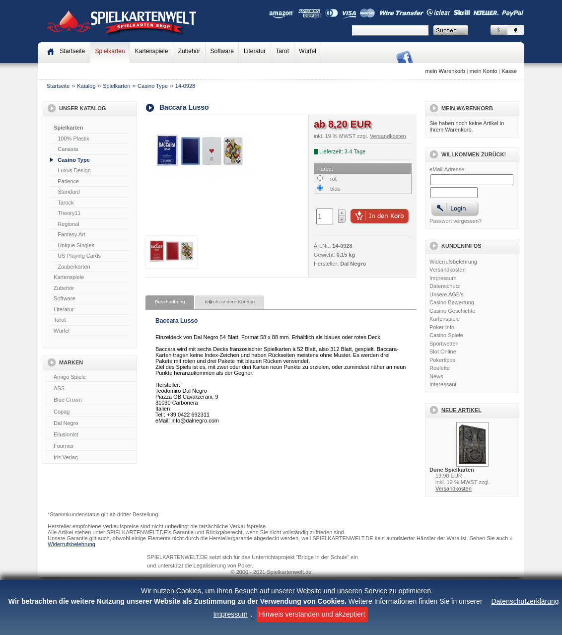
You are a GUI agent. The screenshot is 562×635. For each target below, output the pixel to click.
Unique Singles (76, 245)
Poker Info (441, 327)
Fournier (91, 446)
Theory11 (69, 213)
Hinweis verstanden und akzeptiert (312, 614)
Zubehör (189, 51)
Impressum (230, 614)
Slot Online (442, 351)
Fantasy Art (71, 234)
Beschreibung (170, 301)
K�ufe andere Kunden (230, 301)
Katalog (86, 86)
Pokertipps (442, 360)
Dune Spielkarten (451, 470)
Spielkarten (110, 51)
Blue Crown (91, 400)
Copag (91, 412)
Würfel (307, 51)
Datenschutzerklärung (525, 601)
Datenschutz (444, 286)
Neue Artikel (461, 410)
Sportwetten (444, 344)
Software (222, 51)
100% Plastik (73, 138)
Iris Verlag (91, 457)
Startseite (58, 86)
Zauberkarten (74, 267)
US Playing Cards (79, 256)
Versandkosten (447, 270)
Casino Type (153, 86)
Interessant (442, 384)
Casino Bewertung (451, 302)
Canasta (68, 149)
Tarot (282, 51)
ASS (91, 388)
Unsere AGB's (446, 294)
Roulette (439, 368)
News (436, 376)
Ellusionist (91, 434)
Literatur (255, 51)
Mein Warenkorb (467, 108)
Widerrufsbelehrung (453, 262)
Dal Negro (91, 423)
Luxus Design (74, 170)
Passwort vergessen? (455, 221)
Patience (68, 181)
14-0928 (185, 86)
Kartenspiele (151, 51)
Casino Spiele (446, 335)
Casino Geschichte (452, 311)
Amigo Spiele (91, 377)
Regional (68, 224)
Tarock (65, 203)
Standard (69, 192)
